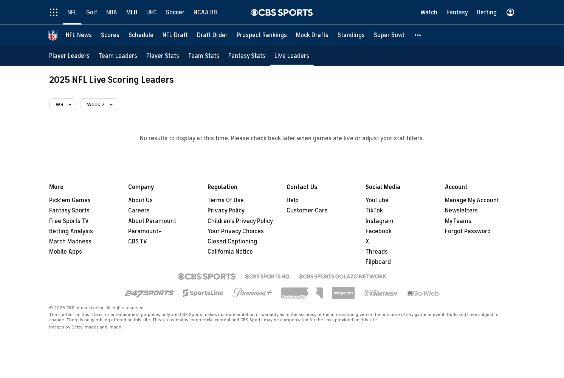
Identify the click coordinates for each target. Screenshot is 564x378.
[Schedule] (141, 35)
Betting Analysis (71, 231)
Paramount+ (145, 231)
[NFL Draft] (175, 35)
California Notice (230, 252)
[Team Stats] (204, 55)
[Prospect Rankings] (261, 35)
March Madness (70, 241)
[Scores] (110, 35)
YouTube (377, 200)
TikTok (374, 210)
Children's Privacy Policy (240, 221)
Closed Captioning (232, 241)
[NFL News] (78, 35)
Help (293, 200)
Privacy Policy (226, 210)
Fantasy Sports (69, 210)
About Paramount (152, 221)
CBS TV (137, 241)
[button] (418, 35)
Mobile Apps (65, 252)
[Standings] (351, 35)
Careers (139, 210)
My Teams (458, 221)
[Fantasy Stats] (247, 55)
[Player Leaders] (69, 55)
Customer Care (307, 210)
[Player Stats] (163, 55)
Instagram (380, 221)
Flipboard (378, 262)
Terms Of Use (226, 200)
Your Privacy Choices (236, 231)
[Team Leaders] (118, 55)
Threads (377, 252)
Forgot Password (468, 231)
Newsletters (461, 210)
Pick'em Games (70, 200)
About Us (140, 200)
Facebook (379, 231)
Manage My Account (472, 200)
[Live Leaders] (292, 55)
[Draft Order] (212, 35)
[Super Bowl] (389, 35)
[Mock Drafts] (312, 35)
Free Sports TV (69, 221)
